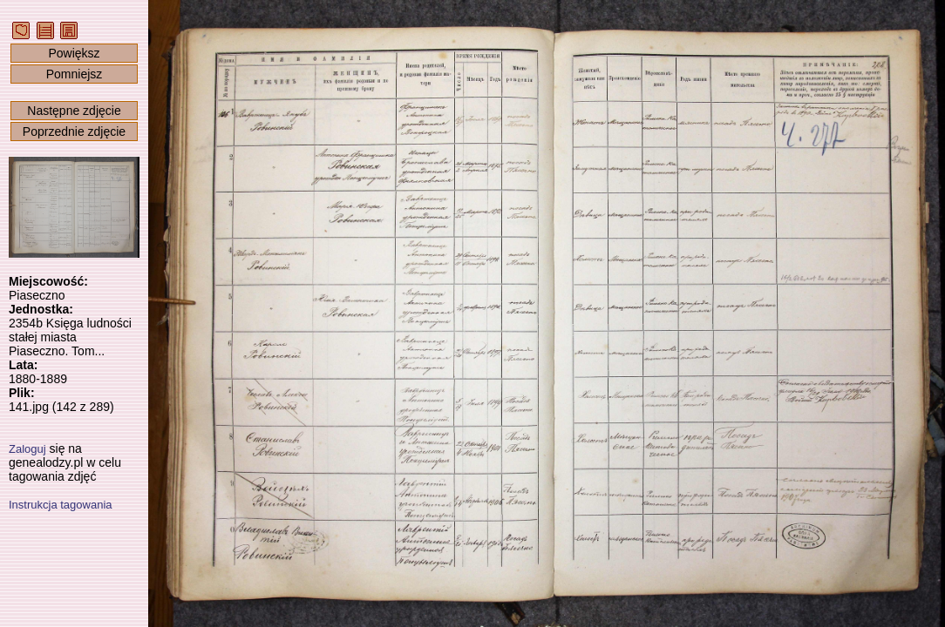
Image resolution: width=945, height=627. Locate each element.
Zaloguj (27, 448)
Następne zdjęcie (73, 111)
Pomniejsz (74, 74)
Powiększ (73, 53)
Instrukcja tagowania (60, 504)
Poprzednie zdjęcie (74, 131)
